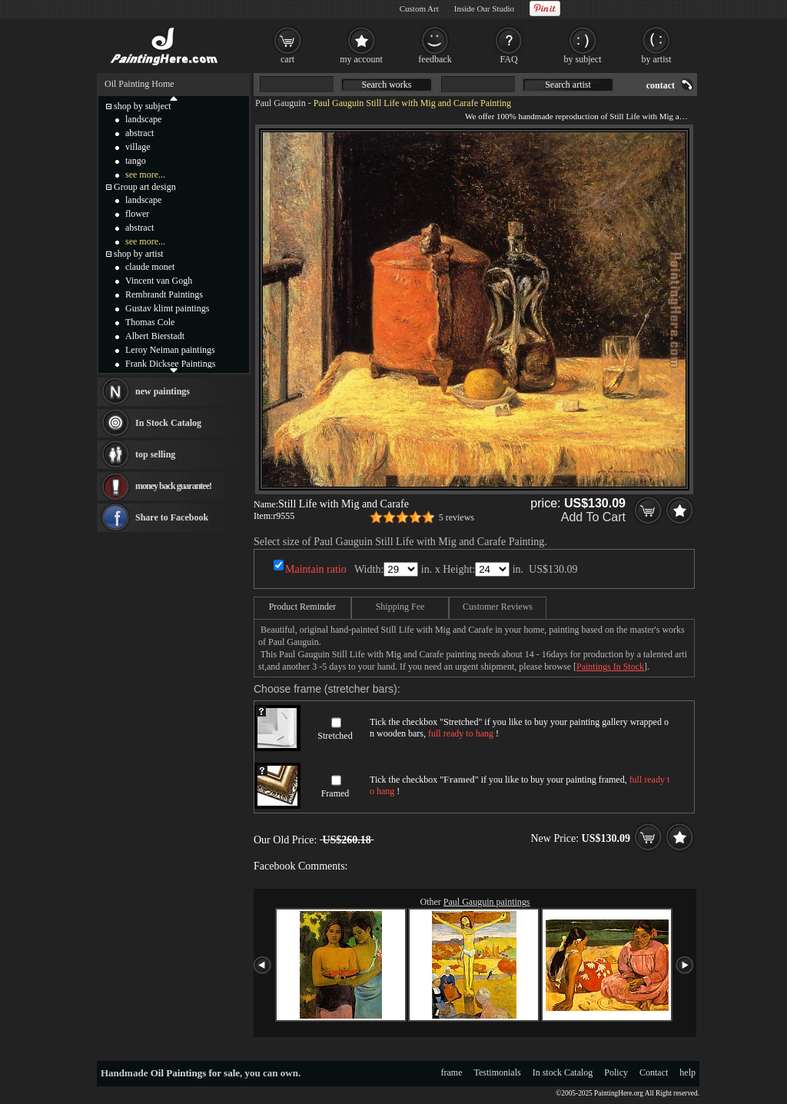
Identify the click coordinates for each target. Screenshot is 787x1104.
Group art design (145, 186)
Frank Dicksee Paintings (170, 363)
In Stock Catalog (168, 422)
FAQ (508, 59)
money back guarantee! (173, 486)
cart (287, 59)
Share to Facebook (171, 517)
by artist (657, 59)
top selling (155, 454)
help (687, 1072)
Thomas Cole (149, 322)
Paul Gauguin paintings (486, 901)
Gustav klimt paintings (167, 308)
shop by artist (139, 253)
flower (137, 213)
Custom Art (419, 8)
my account (361, 59)
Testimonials (497, 1072)
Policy (616, 1072)
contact (660, 85)
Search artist (568, 84)
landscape (143, 119)
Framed (335, 793)
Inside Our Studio (484, 8)
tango (135, 160)
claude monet (149, 266)
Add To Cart (593, 517)
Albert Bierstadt (154, 336)
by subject (583, 59)
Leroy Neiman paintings (170, 349)
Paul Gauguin (280, 103)
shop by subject (142, 106)
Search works (387, 84)
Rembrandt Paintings (164, 294)
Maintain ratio (316, 569)
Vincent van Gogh (158, 280)
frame (452, 1072)
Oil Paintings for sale (195, 1073)
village (138, 146)
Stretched (334, 735)
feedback (434, 59)
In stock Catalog (563, 1072)
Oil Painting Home (139, 83)
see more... (145, 174)
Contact (653, 1072)
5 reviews (456, 517)
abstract (139, 133)
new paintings (162, 391)
